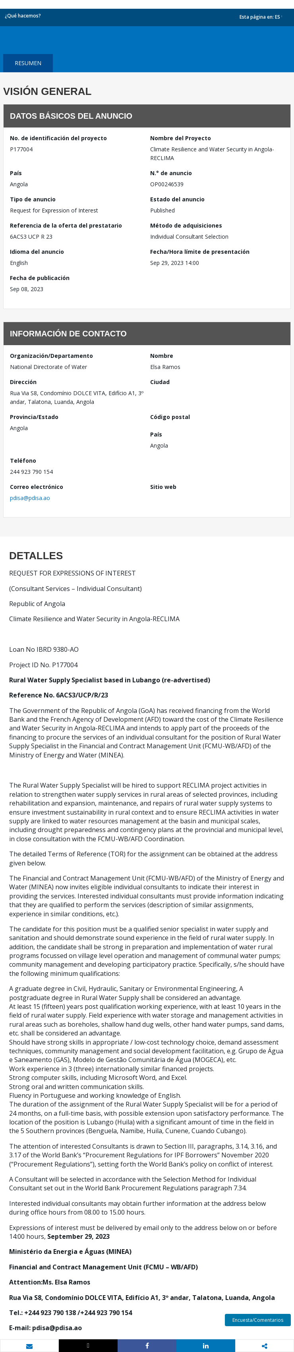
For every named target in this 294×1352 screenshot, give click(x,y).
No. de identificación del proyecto (58, 138)
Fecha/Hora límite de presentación (200, 251)
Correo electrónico (36, 487)
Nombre (161, 355)
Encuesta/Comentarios (257, 1320)
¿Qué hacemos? (23, 15)
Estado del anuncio (177, 199)
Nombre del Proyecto (180, 138)
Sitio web (163, 487)
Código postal (170, 417)
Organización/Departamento (51, 355)
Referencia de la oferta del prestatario (66, 225)
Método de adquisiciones (186, 225)
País (16, 173)
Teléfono (23, 460)
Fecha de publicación (40, 278)
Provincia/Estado (34, 417)
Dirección (23, 382)
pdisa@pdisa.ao (30, 498)
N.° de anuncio (171, 173)
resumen (28, 63)
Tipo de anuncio (33, 199)
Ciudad (160, 382)
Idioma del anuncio (37, 251)
